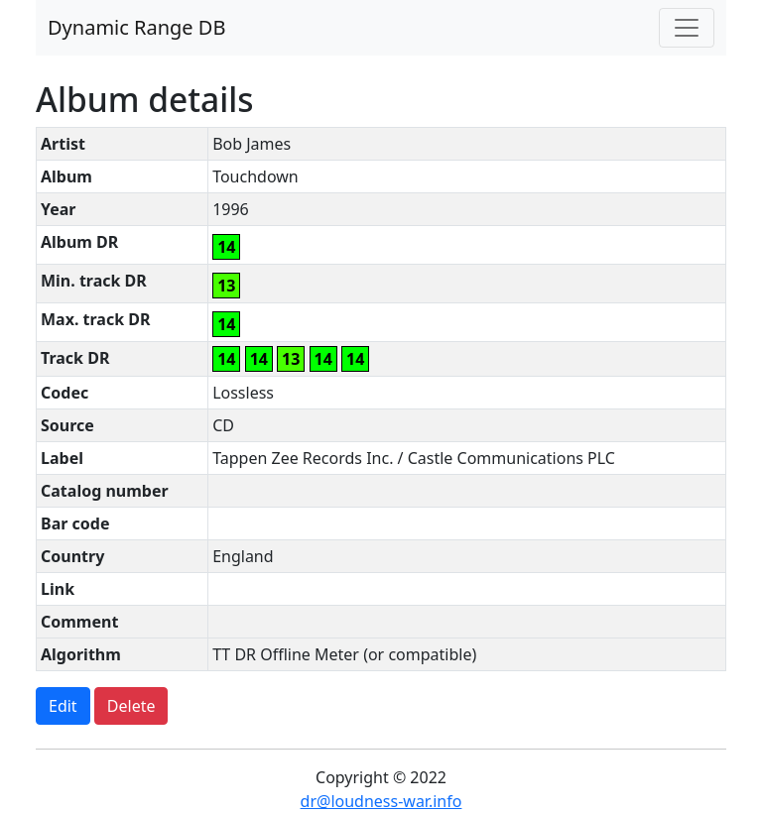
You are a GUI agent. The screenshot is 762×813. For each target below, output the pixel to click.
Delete (131, 706)
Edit (63, 706)
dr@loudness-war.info (381, 801)
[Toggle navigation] (686, 28)
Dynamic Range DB (136, 27)
